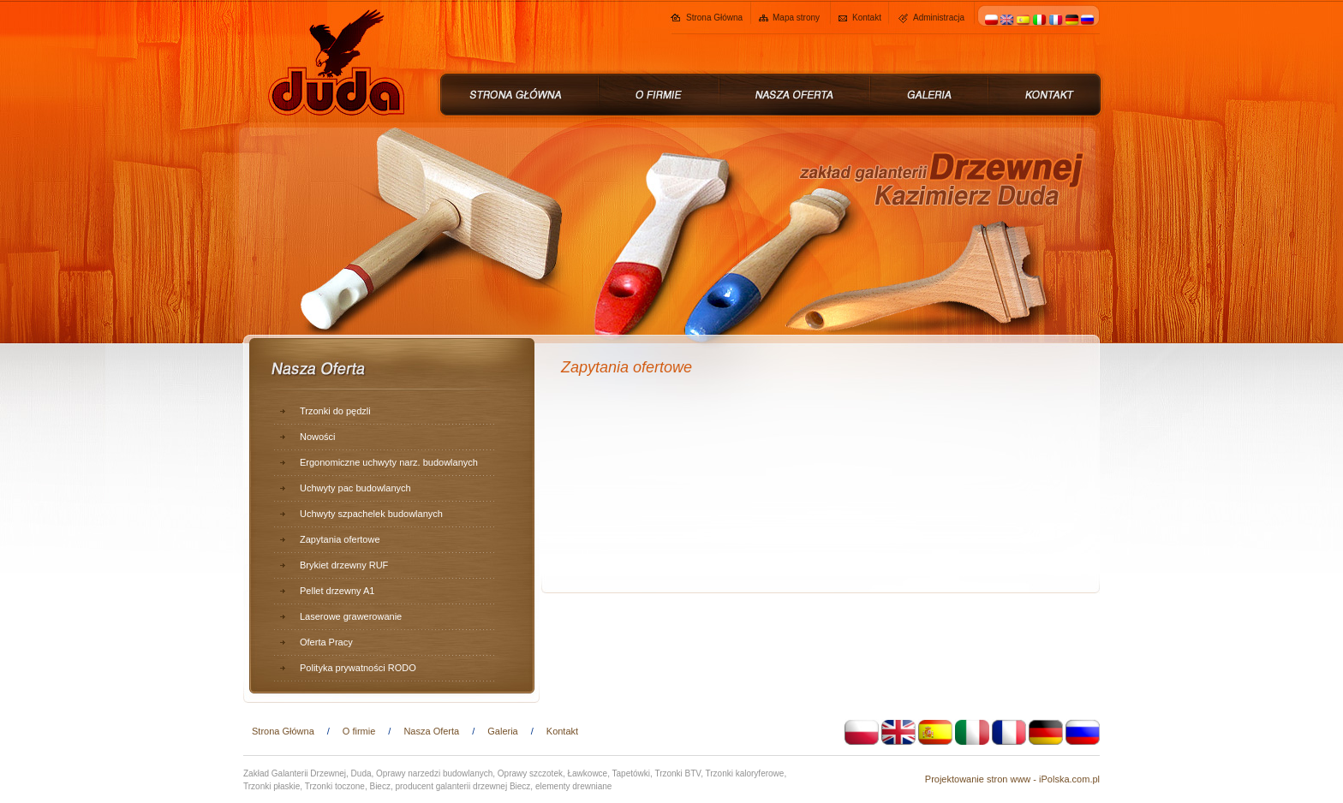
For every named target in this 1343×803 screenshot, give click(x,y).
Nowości (318, 436)
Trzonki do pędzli (335, 411)
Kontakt (866, 17)
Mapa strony (796, 17)
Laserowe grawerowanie (351, 616)
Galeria (502, 731)
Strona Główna (714, 17)
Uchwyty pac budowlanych (355, 488)
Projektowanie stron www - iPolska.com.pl (1012, 779)
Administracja (938, 17)
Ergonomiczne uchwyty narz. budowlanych (389, 462)
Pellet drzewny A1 (337, 591)
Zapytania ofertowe (340, 539)
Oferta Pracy (326, 642)
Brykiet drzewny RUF (344, 565)
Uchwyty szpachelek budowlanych (371, 514)
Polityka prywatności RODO (358, 668)
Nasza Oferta (431, 731)
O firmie (359, 731)
